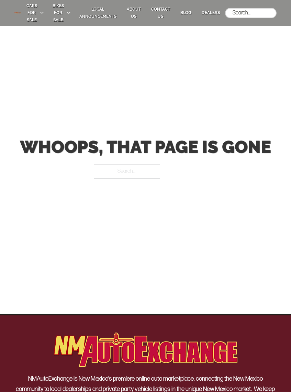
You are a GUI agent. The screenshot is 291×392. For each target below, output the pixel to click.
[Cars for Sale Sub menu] (42, 13)
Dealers (211, 12)
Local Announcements (97, 13)
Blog (185, 12)
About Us (134, 13)
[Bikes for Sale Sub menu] (69, 13)
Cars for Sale (31, 12)
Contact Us (160, 13)
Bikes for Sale (58, 12)
